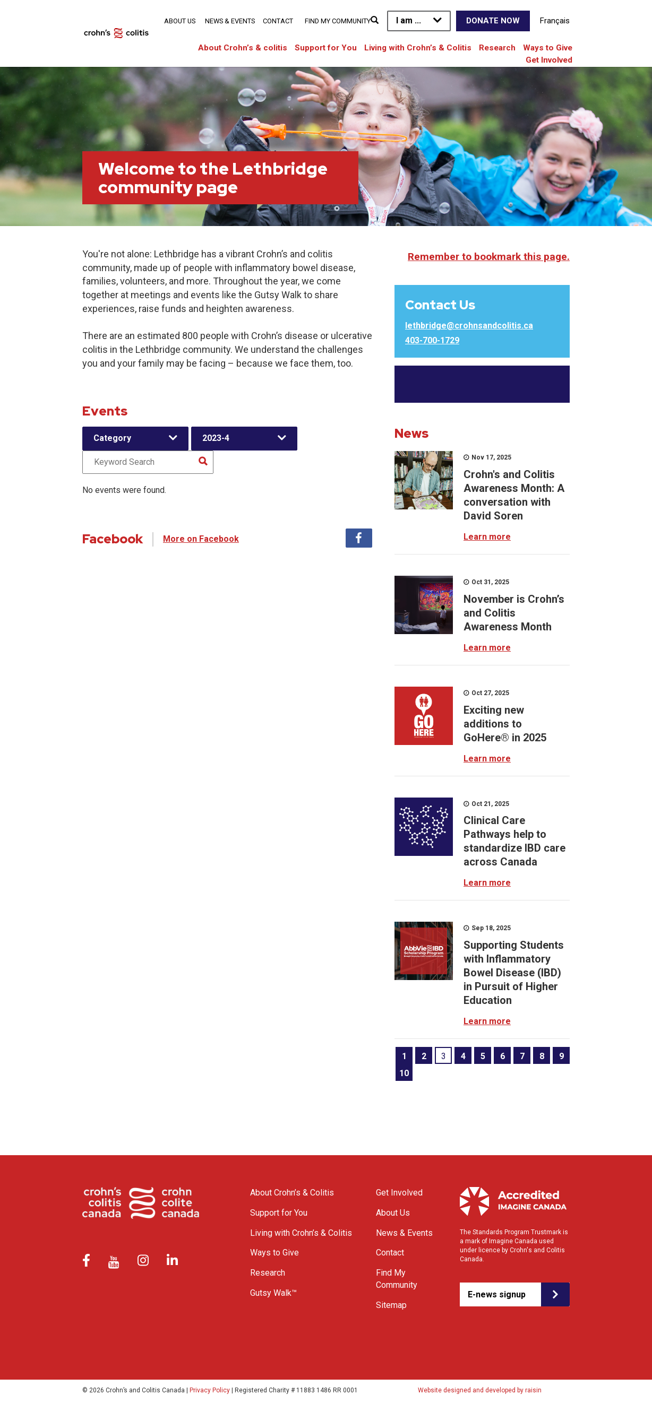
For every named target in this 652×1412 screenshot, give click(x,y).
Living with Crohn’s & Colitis (417, 48)
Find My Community (338, 21)
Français (555, 20)
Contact (278, 21)
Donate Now (493, 20)
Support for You (326, 48)
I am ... (408, 20)
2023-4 (215, 438)
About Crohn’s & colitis (242, 48)
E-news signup (497, 1294)
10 (404, 1073)
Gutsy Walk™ (273, 1293)
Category (112, 438)
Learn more (487, 537)
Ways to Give (547, 48)
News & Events (230, 21)
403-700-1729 (432, 340)
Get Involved (549, 60)
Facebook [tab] (359, 538)
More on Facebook (201, 539)
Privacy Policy (210, 1390)
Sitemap (391, 1305)
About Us (179, 21)
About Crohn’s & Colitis (292, 1193)
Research (497, 48)
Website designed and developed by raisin (480, 1390)
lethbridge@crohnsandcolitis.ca (469, 325)
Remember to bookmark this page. (489, 256)
